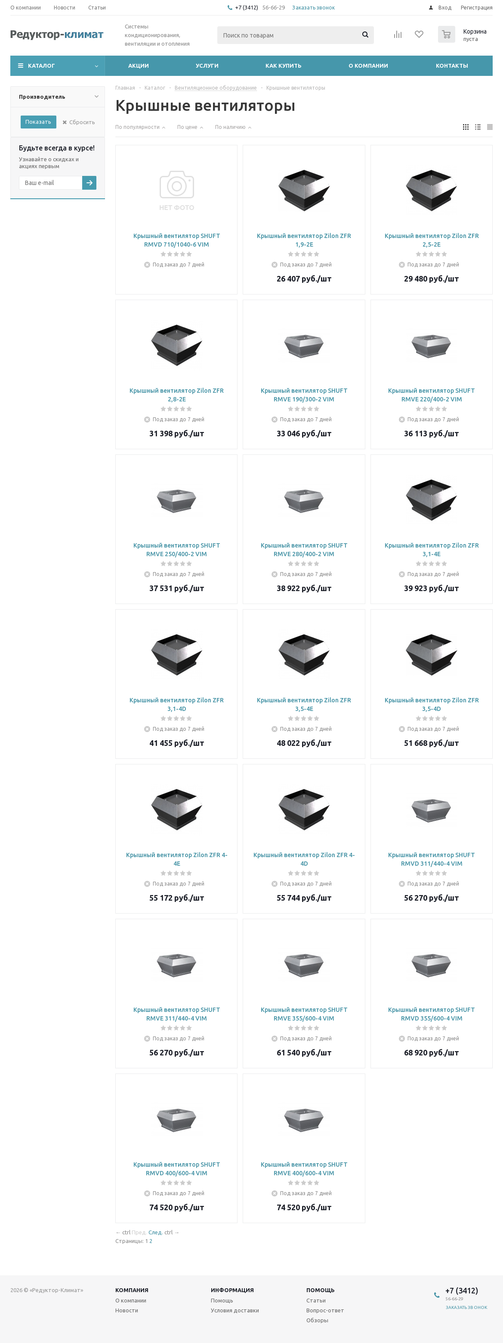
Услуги (207, 66)
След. (155, 1232)
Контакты (452, 66)
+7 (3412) (247, 7)
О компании (368, 66)
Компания (131, 1290)
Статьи (316, 1300)
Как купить (283, 66)
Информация (232, 1290)
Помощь (320, 1290)
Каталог (41, 66)
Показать (38, 122)
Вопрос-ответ (325, 1310)
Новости (126, 1310)
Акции (138, 66)
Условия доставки (235, 1310)
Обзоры (317, 1320)
